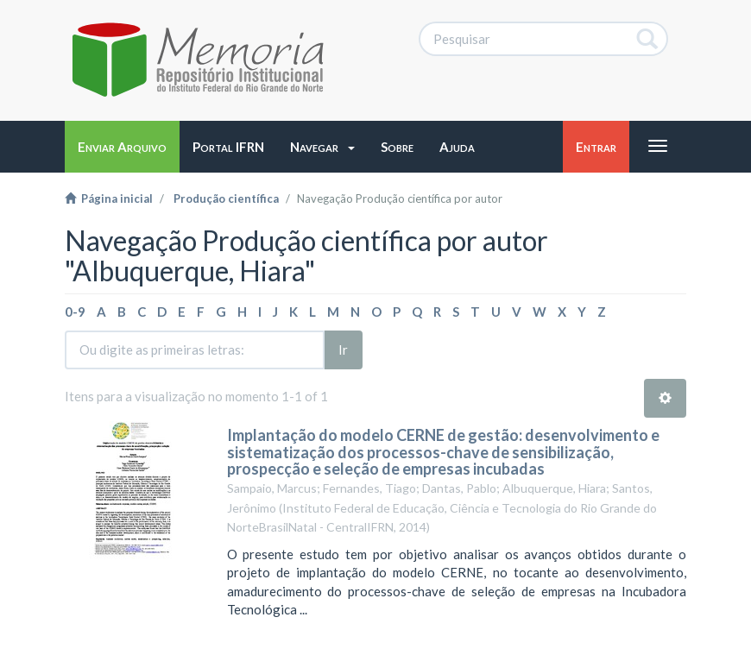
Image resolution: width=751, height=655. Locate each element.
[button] (322, 147)
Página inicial (109, 198)
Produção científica (226, 198)
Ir (343, 349)
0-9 (75, 311)
